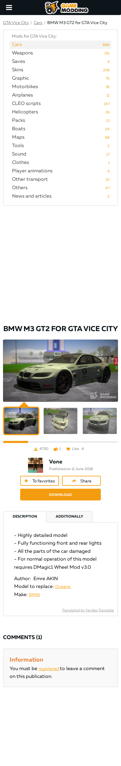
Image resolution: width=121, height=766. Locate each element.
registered (49, 669)
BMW (34, 595)
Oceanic (63, 587)
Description (25, 516)
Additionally (69, 516)
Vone (55, 462)
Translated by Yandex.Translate (88, 610)
